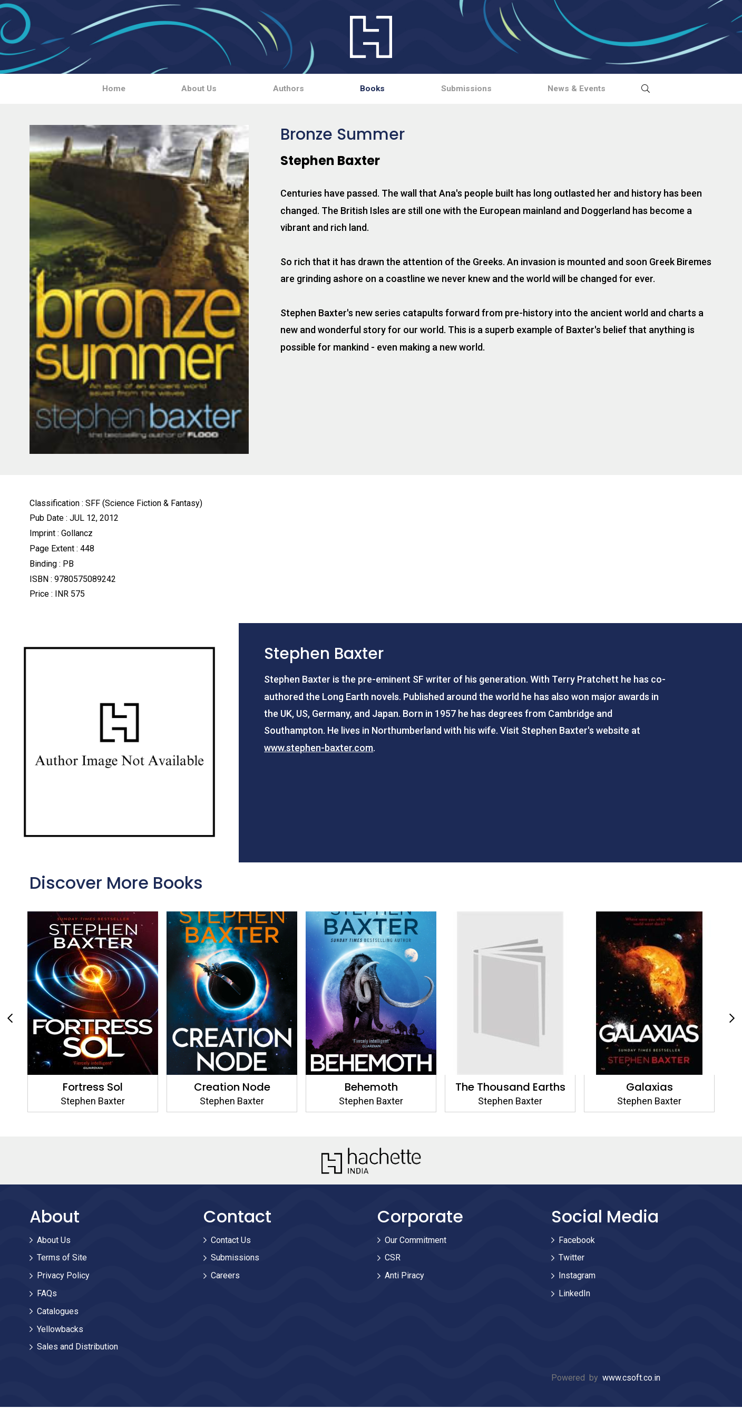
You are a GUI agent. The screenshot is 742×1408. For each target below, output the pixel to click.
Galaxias (649, 1088)
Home (81, 89)
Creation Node (232, 1088)
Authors (282, 89)
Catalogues (58, 1312)
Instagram (577, 1276)
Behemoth (371, 1088)
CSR (393, 1259)
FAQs (47, 1294)
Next (732, 1020)
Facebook (577, 1241)
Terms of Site (62, 1259)
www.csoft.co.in (631, 1379)
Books (379, 89)
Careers (225, 1276)
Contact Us (231, 1241)
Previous (10, 1020)
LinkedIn (574, 1294)
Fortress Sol (93, 1088)
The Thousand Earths (510, 1088)
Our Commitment (415, 1241)
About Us (179, 89)
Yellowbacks (60, 1330)
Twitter (571, 1259)
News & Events (609, 89)
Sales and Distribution (77, 1348)
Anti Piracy (404, 1276)
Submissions (486, 89)
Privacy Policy (63, 1276)
